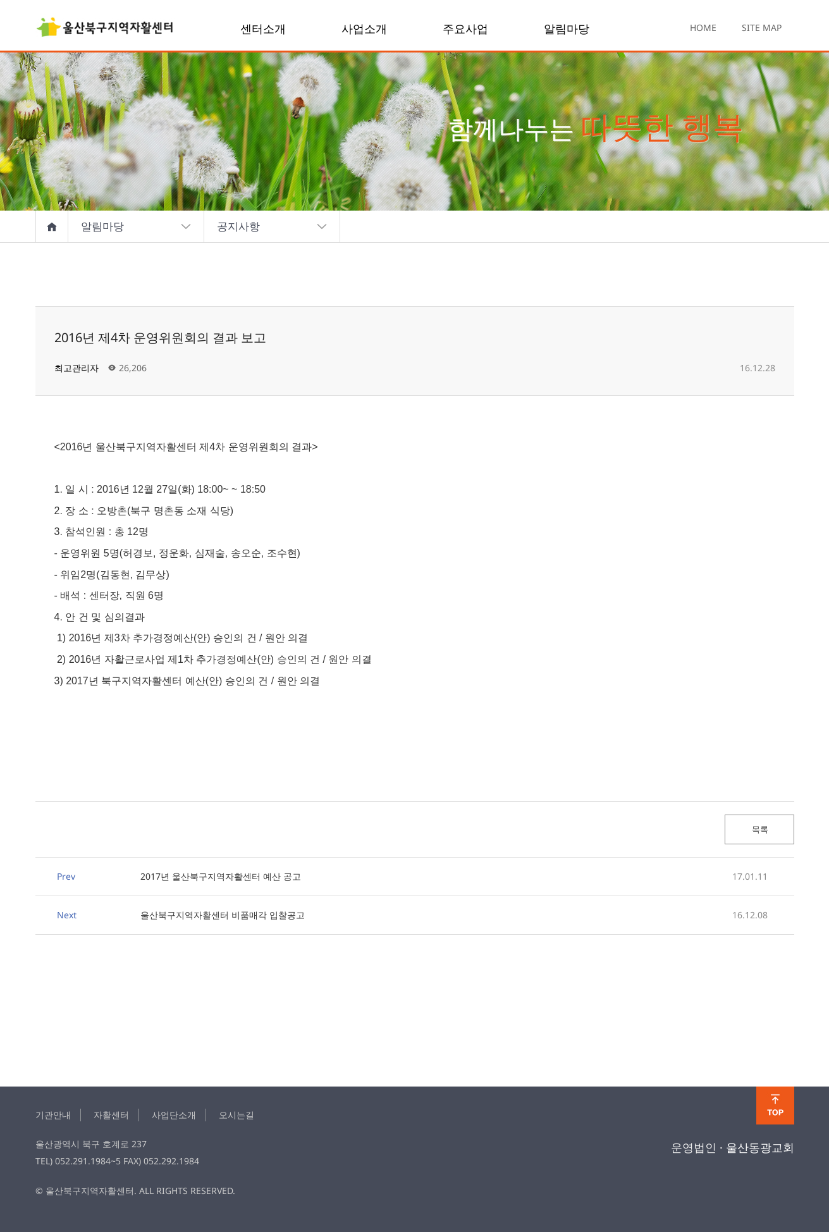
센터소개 (263, 28)
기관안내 (53, 1115)
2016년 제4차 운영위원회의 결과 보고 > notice (105, 28)
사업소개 (364, 28)
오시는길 (236, 1115)
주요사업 (465, 28)
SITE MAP (762, 28)
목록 (759, 829)
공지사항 (272, 226)
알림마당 (566, 28)
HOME (703, 28)
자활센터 (111, 1115)
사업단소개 (174, 1115)
